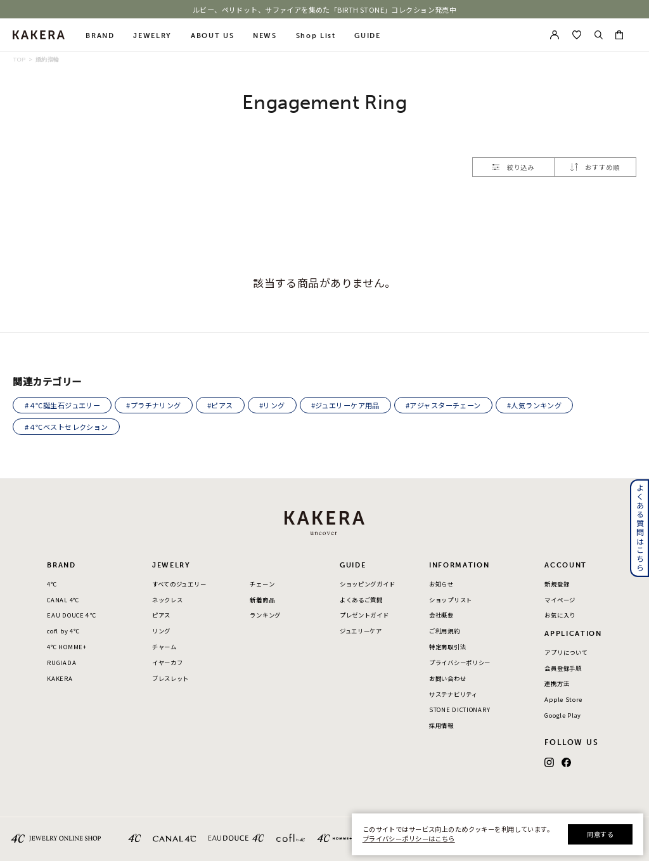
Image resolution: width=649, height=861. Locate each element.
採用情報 (441, 725)
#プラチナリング (153, 405)
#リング (272, 405)
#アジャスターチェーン (443, 405)
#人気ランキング (534, 405)
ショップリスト (450, 600)
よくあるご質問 (361, 600)
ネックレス (167, 600)
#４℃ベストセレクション (66, 427)
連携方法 (556, 683)
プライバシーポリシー (460, 662)
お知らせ (441, 584)
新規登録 (556, 584)
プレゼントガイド (364, 615)
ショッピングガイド (367, 584)
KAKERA (59, 678)
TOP (19, 59)
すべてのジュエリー (179, 584)
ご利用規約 (444, 631)
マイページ (559, 600)
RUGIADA (61, 662)
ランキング (265, 615)
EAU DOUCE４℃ (71, 615)
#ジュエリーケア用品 (345, 405)
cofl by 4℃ (63, 631)
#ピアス (220, 405)
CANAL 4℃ (63, 600)
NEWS (265, 35)
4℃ (51, 584)
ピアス (161, 615)
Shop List (316, 35)
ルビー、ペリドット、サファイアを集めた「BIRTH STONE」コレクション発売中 (325, 9)
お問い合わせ (447, 678)
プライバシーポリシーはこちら (409, 838)
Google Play (562, 715)
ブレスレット (170, 678)
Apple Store (563, 699)
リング (161, 631)
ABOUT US (212, 35)
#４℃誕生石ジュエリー (63, 405)
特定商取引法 (447, 647)
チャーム (164, 647)
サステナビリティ (453, 694)
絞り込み (513, 167)
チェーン (262, 584)
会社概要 (441, 615)
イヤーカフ (167, 662)
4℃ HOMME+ (66, 647)
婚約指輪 (47, 59)
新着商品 (262, 600)
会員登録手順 (562, 668)
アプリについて (566, 652)
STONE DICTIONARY (459, 709)
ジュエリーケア (361, 631)
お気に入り (559, 615)
